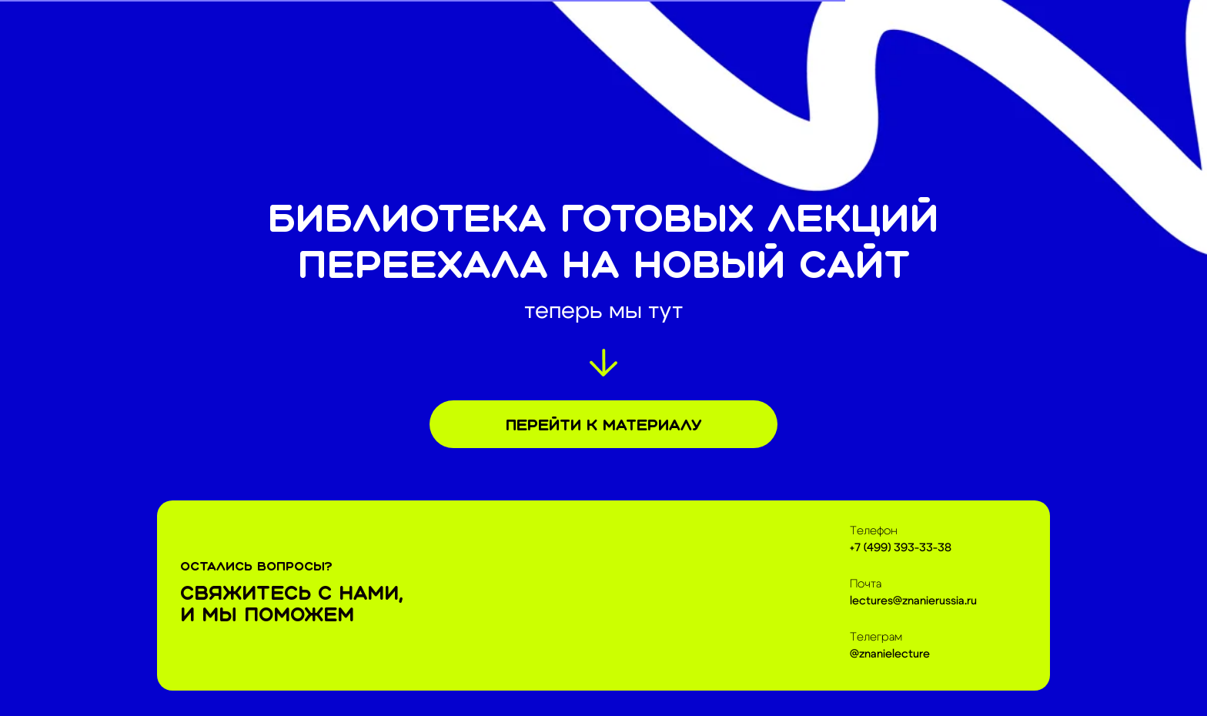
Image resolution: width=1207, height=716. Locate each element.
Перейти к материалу (603, 424)
